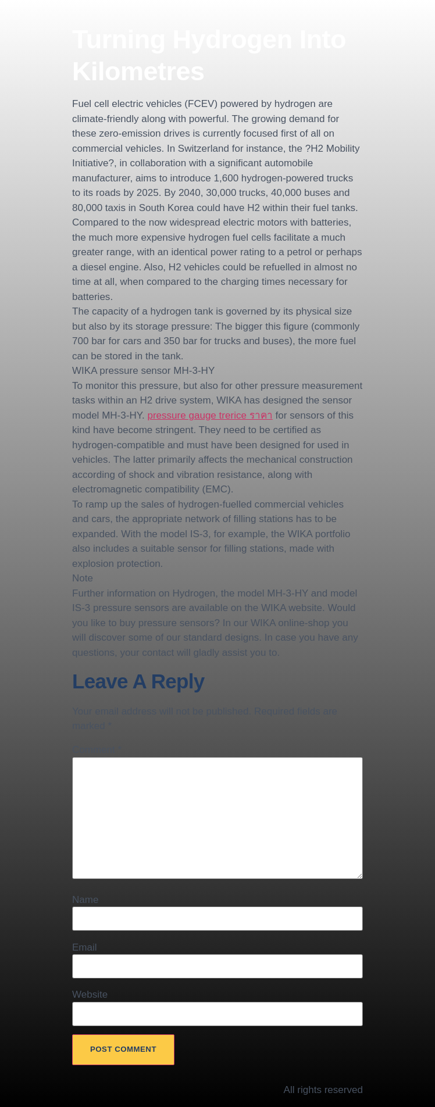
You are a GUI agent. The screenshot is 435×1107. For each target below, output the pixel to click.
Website (90, 994)
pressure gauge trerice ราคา (209, 415)
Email (84, 947)
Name (85, 900)
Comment (97, 750)
